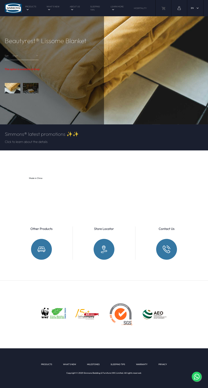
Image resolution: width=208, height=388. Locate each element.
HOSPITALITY (140, 8)
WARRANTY (142, 364)
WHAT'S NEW (52, 6)
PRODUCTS (30, 6)
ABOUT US (75, 6)
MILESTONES (93, 364)
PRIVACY (162, 364)
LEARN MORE (117, 6)
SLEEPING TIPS (95, 8)
